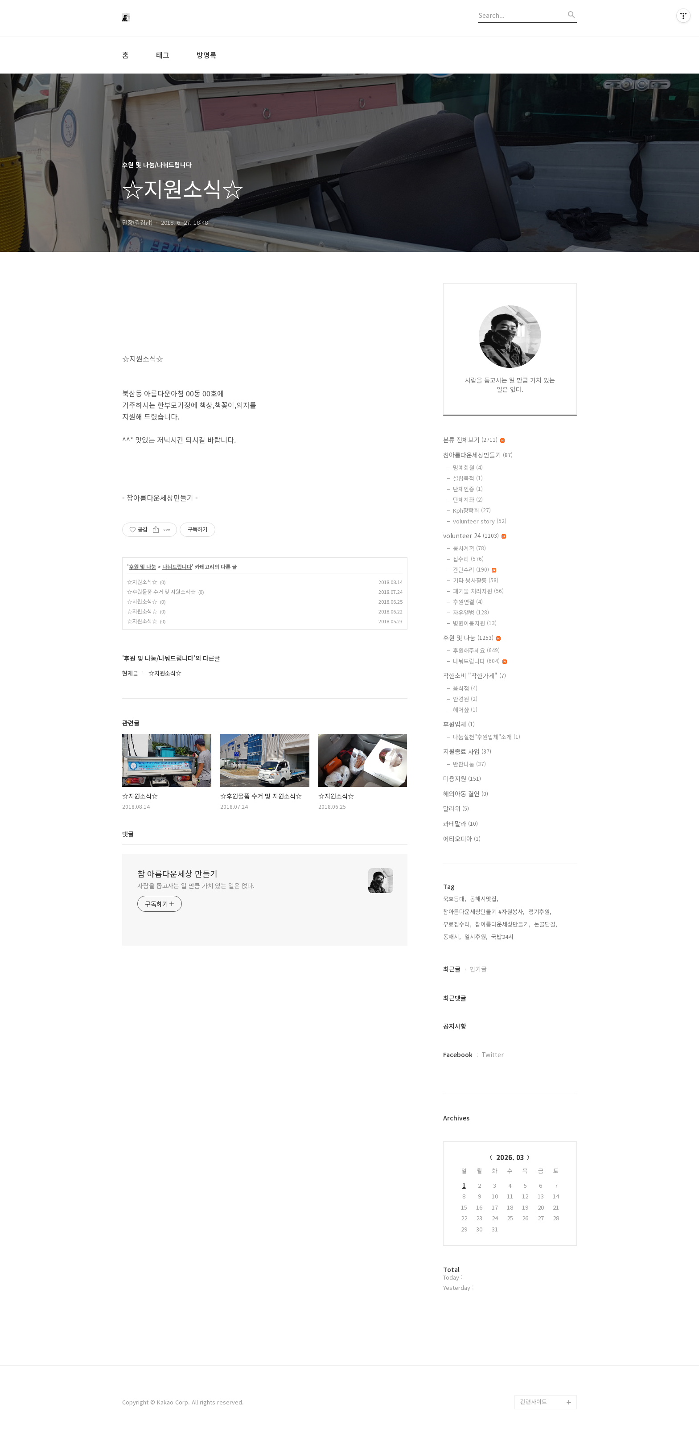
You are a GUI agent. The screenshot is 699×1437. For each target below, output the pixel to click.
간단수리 (474, 569)
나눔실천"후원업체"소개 (486, 737)
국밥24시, (503, 936)
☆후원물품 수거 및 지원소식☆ (161, 591)
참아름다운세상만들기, (502, 924)
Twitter (492, 1054)
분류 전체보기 (474, 439)
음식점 (465, 688)
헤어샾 (465, 709)
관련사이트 (533, 1401)
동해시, (452, 936)
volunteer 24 (474, 535)
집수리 (468, 559)
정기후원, (539, 911)
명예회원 (468, 467)
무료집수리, (457, 924)
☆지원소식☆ (142, 581)
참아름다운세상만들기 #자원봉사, (484, 911)
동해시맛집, (484, 898)
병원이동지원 (475, 623)
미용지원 (462, 778)
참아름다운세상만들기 (478, 454)
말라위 (456, 808)
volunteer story (479, 521)
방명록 (207, 55)
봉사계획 (469, 548)
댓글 (128, 833)
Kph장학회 (472, 510)
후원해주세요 (476, 650)
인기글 (478, 968)
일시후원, (476, 936)
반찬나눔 (469, 764)
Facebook (458, 1054)
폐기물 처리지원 (478, 591)
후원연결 (468, 601)
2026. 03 (510, 1157)
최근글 (452, 968)
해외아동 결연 (465, 793)
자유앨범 (471, 612)
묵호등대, (454, 898)
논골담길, (545, 924)
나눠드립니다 (177, 566)
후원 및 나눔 (142, 566)
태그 (162, 55)
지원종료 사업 (467, 751)
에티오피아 (462, 838)
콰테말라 (460, 823)
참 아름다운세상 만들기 (177, 873)
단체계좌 (468, 499)
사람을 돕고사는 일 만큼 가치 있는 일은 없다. (196, 885)
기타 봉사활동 (475, 580)
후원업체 (459, 724)
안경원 (465, 699)
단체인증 (468, 489)
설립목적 (468, 478)
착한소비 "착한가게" (474, 675)
